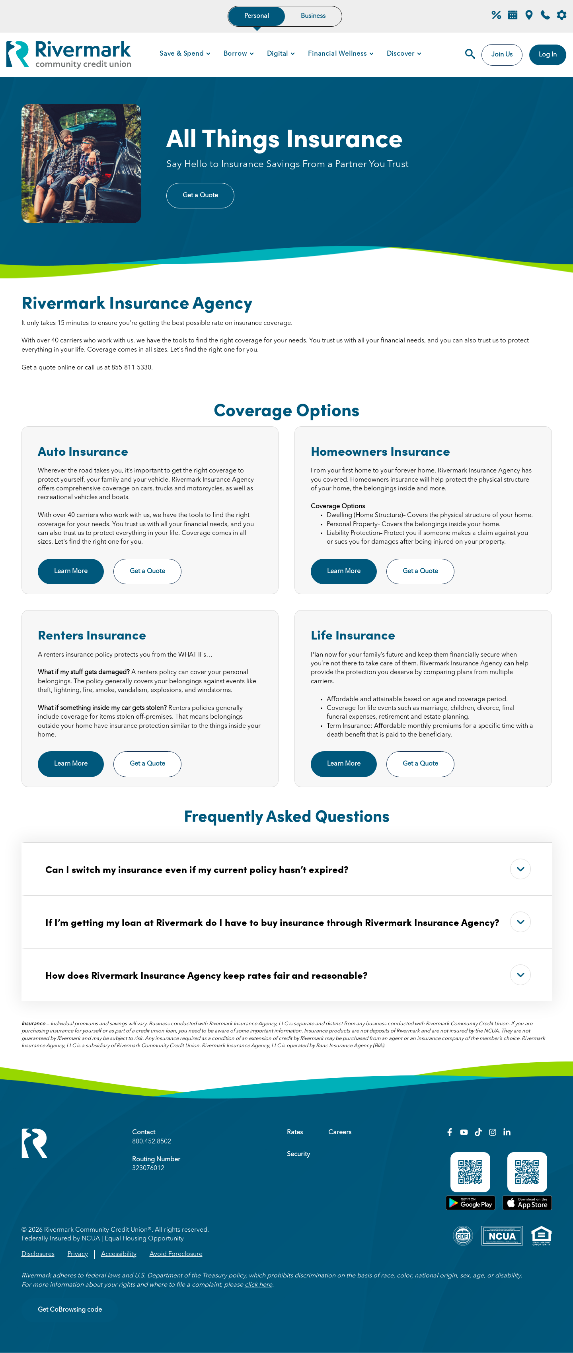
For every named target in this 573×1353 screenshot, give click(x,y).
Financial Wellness (337, 54)
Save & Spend (182, 54)
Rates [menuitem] (295, 1132)
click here (258, 1285)
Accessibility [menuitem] (118, 1254)
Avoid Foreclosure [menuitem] (176, 1254)
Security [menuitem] (298, 1154)
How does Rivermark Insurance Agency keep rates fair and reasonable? (288, 974)
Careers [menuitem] (339, 1132)
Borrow (235, 54)
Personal (256, 16)
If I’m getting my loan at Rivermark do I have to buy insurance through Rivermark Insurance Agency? (288, 922)
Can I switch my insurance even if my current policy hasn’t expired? (288, 869)
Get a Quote (200, 195)
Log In (548, 55)
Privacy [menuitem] (78, 1254)
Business (313, 16)
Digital (277, 54)
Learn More (71, 571)
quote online (57, 368)
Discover (401, 54)
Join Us (502, 55)
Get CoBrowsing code (70, 1310)
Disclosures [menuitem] (38, 1254)
